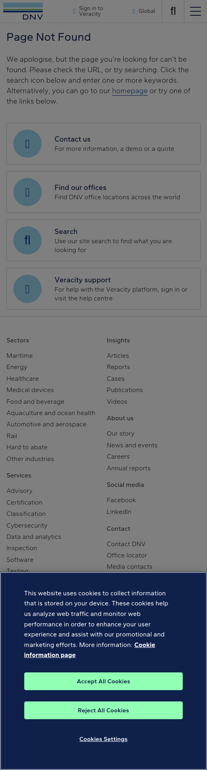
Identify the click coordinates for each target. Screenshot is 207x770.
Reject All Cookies (103, 710)
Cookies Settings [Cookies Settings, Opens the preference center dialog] (104, 739)
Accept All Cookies (103, 681)
